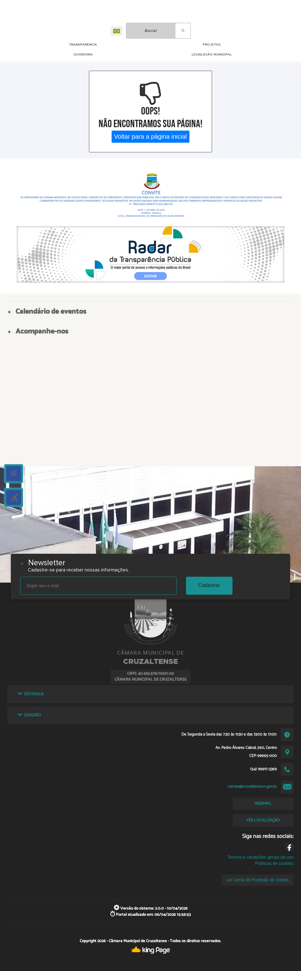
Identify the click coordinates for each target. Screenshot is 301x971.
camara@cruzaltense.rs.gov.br (252, 786)
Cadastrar (209, 585)
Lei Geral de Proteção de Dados (258, 879)
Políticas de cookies (274, 863)
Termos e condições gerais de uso (260, 857)
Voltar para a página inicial (150, 136)
